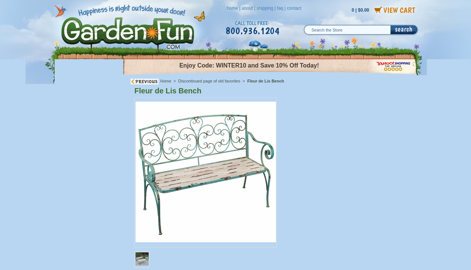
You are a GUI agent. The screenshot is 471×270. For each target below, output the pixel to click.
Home (165, 81)
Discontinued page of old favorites (209, 81)
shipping (264, 8)
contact (294, 8)
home (232, 8)
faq (280, 8)
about (247, 8)
